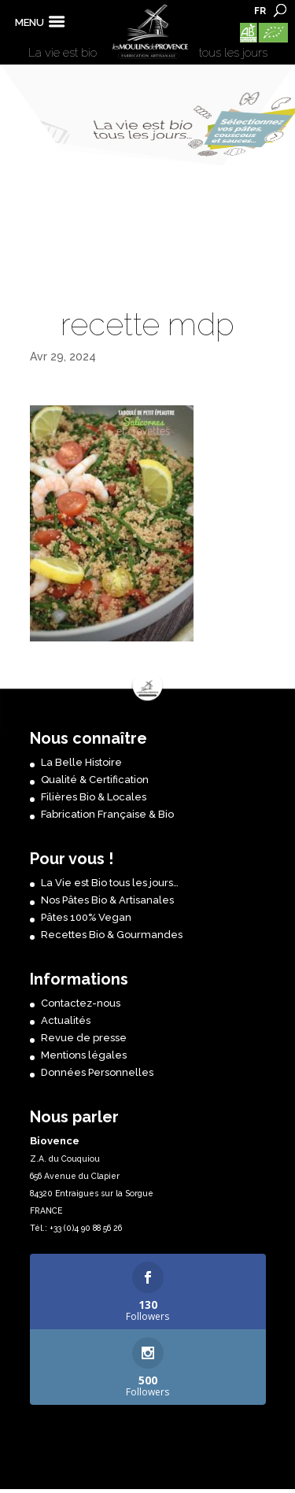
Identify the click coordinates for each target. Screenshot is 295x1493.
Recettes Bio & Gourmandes (112, 935)
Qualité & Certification (95, 779)
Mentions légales (84, 1055)
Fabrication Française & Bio (107, 814)
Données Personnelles (97, 1072)
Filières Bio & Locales (93, 797)
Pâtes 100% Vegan (86, 917)
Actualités (65, 1020)
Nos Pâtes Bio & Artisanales (107, 900)
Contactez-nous (80, 1003)
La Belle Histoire (81, 762)
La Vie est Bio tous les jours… (110, 883)
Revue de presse (84, 1038)
